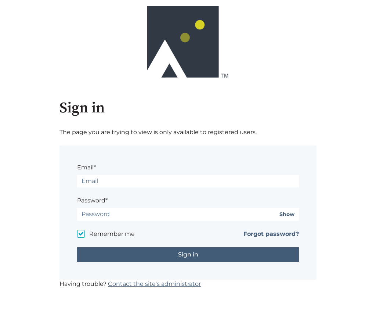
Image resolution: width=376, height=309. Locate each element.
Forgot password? (271, 233)
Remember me (112, 233)
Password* (92, 200)
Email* (86, 167)
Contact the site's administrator (154, 283)
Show (286, 214)
